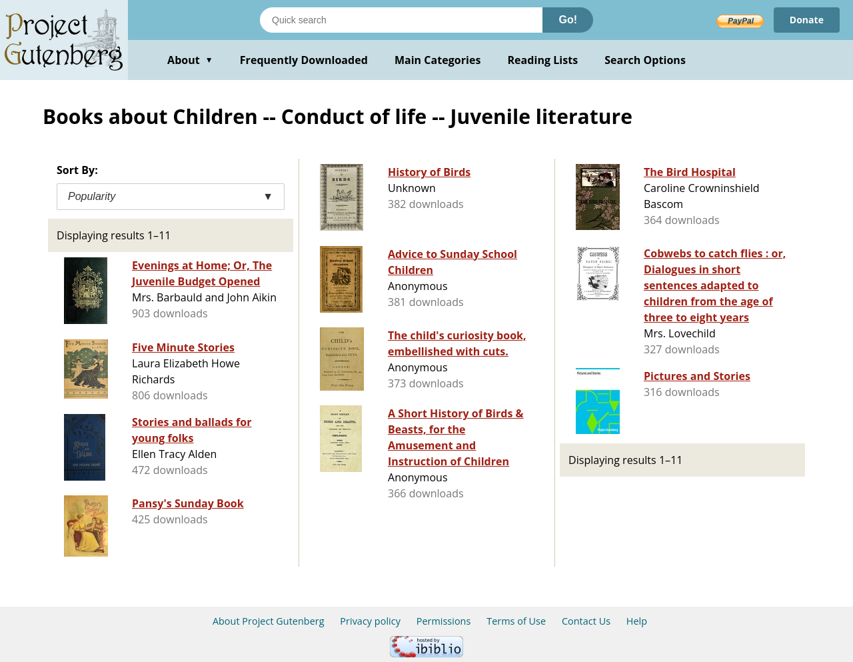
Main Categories (438, 60)
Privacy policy (370, 621)
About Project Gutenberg (269, 621)
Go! (567, 19)
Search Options (645, 60)
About (190, 60)
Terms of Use (516, 621)
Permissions (444, 621)
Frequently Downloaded (304, 60)
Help (636, 621)
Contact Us (586, 621)
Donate (807, 19)
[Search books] (401, 20)
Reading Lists (543, 60)
